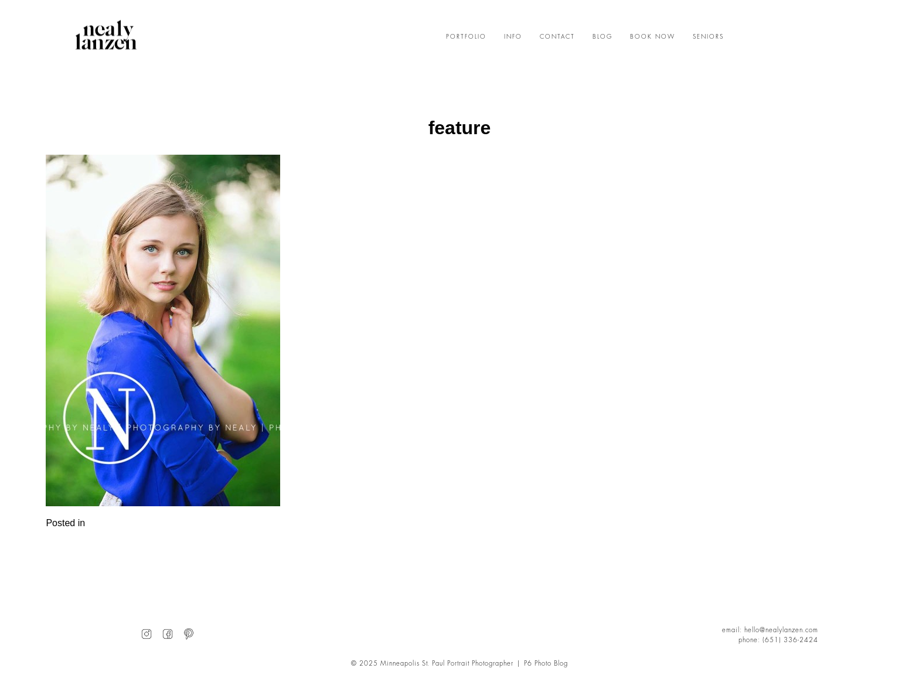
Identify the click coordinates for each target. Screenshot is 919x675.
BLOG (602, 37)
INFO (513, 37)
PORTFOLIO (466, 37)
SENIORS (708, 37)
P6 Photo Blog (546, 663)
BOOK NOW (652, 37)
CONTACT (557, 37)
